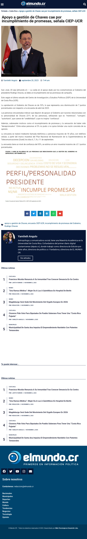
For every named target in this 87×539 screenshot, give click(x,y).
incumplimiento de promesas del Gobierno (63, 223)
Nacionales (7, 493)
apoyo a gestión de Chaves (16, 223)
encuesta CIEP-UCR (36, 223)
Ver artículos (25, 258)
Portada (4, 11)
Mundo (5, 502)
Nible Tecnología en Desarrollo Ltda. (66, 528)
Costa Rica (13, 11)
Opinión (5, 517)
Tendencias (7, 508)
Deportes (6, 499)
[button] (2, 4)
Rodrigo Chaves (11, 226)
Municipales (7, 496)
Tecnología (7, 514)
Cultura (5, 505)
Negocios (6, 511)
